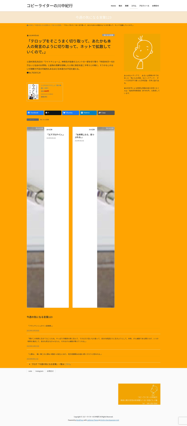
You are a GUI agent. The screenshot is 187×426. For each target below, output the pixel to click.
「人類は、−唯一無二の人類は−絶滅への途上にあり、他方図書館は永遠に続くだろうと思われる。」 (65, 354)
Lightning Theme (92, 420)
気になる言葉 (108, 35)
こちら (67, 364)
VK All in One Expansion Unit (109, 420)
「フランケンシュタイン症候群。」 (41, 326)
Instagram (39, 371)
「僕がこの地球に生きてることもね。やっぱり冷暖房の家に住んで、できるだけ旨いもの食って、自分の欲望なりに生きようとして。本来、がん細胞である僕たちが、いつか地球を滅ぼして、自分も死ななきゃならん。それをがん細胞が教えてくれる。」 (93, 339)
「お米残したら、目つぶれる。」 (84, 136)
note (30, 371)
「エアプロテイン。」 (56, 134)
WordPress (79, 420)
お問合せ (50, 371)
